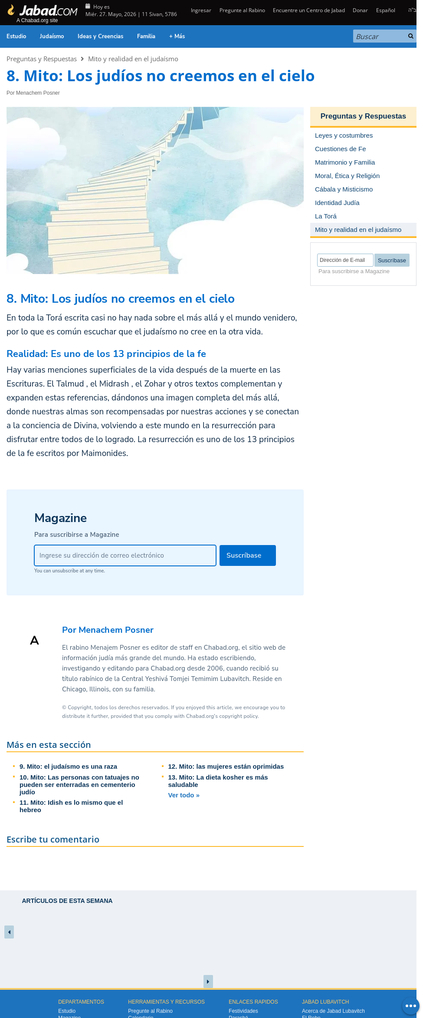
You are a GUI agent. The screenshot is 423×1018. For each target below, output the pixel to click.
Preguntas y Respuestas (42, 58)
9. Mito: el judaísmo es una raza (68, 766)
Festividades (243, 1011)
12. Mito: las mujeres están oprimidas (226, 766)
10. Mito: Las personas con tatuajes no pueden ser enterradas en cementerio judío (79, 784)
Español (385, 10)
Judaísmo (52, 36)
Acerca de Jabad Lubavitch (333, 1011)
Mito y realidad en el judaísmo (133, 58)
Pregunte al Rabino (242, 10)
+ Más (177, 36)
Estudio (16, 36)
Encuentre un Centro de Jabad (309, 10)
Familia (146, 36)
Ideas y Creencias (100, 36)
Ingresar (200, 10)
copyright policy (239, 716)
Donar (360, 10)
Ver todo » (184, 795)
